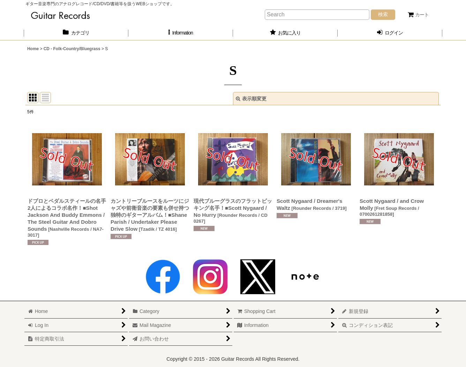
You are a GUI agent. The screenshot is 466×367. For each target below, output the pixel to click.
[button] (180, 33)
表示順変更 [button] (251, 98)
